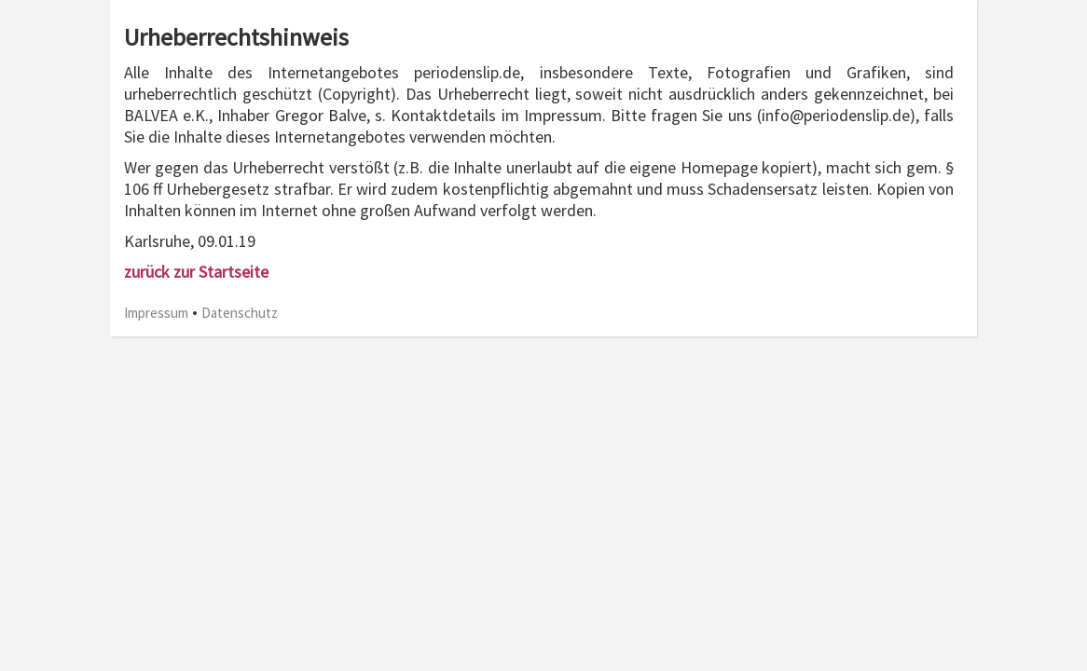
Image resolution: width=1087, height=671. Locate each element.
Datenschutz (239, 313)
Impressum (156, 313)
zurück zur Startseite (196, 271)
